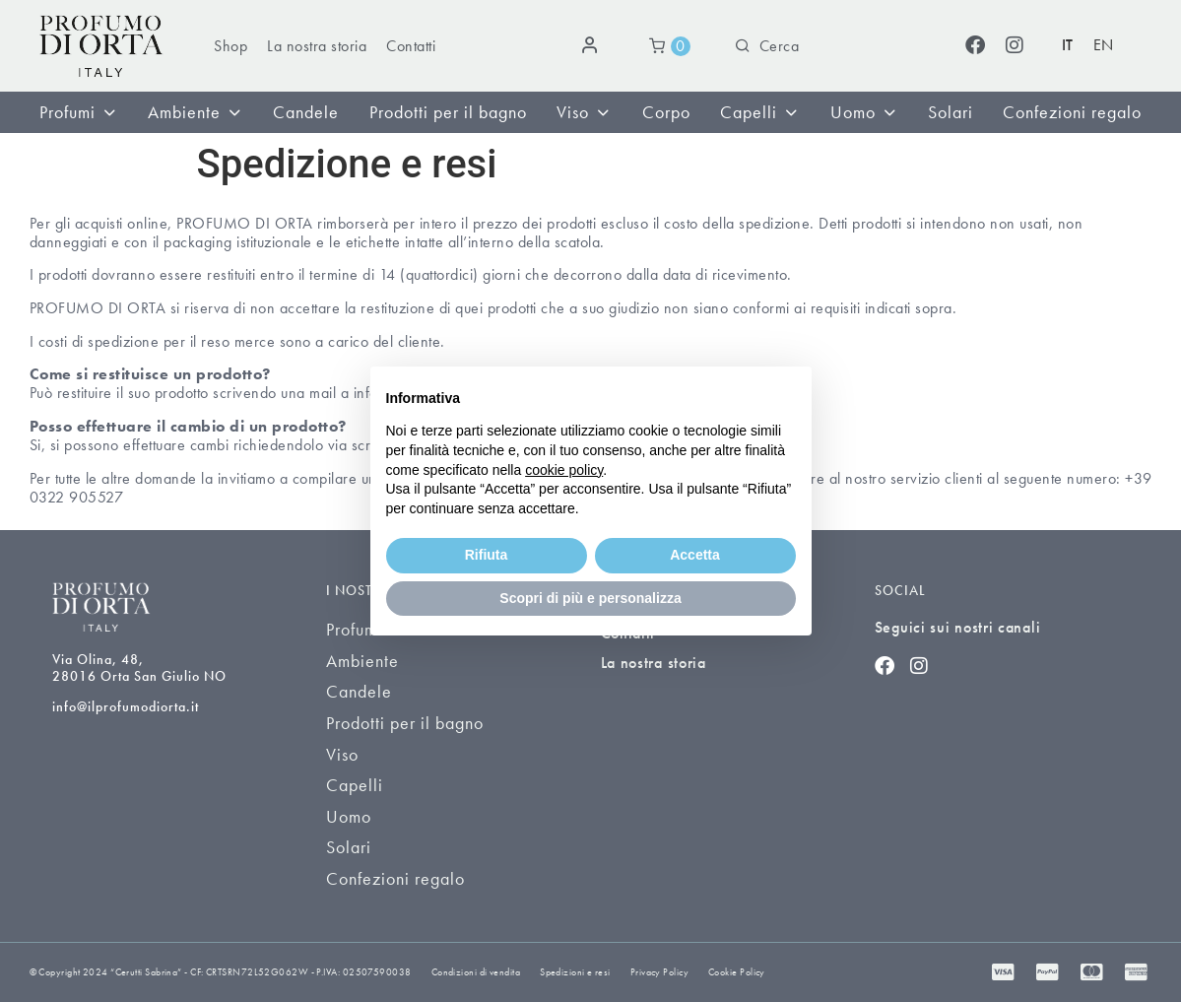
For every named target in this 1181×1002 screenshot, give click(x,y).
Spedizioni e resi (575, 972)
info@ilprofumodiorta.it (125, 706)
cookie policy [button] (564, 470)
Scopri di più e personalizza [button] (590, 598)
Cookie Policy (736, 972)
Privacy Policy (659, 972)
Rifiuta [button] (486, 555)
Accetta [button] (695, 555)
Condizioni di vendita (475, 972)
